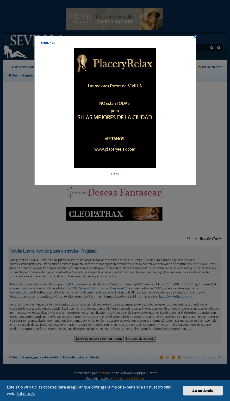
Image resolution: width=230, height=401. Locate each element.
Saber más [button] (26, 393)
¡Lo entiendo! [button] (203, 390)
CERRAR (115, 174)
